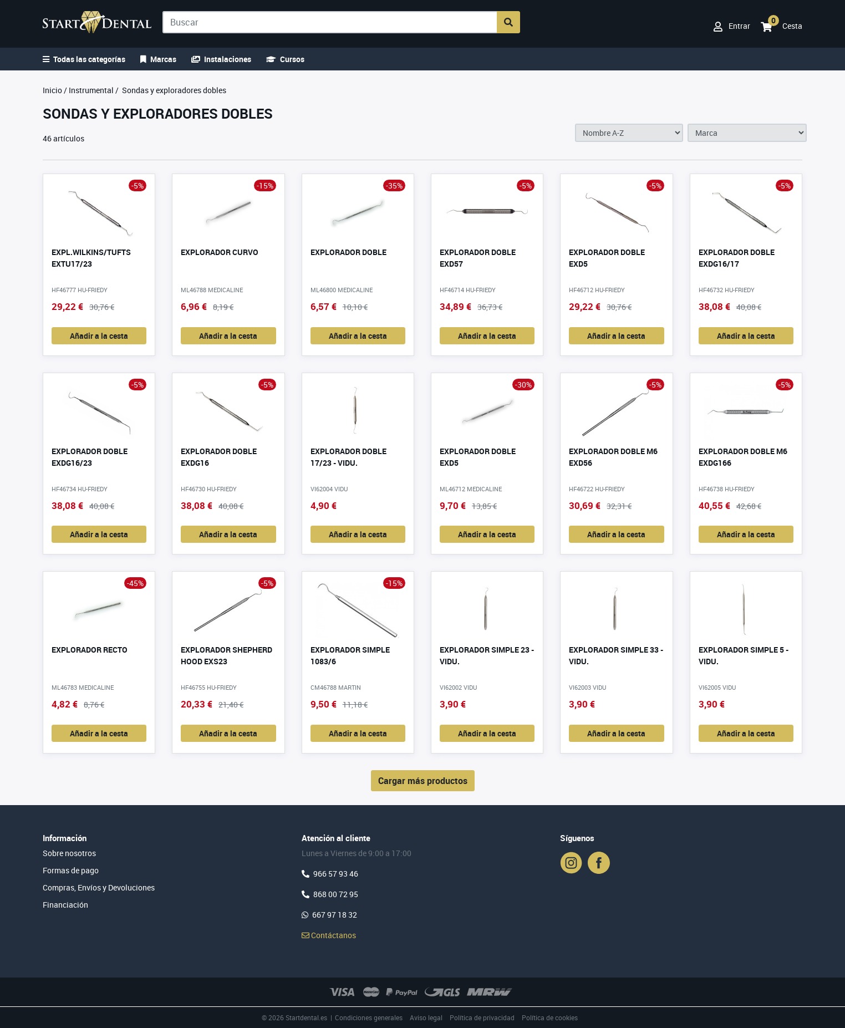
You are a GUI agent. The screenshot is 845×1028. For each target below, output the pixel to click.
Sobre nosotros (69, 853)
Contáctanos (329, 935)
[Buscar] (330, 22)
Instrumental (91, 90)
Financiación (65, 904)
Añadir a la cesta (99, 335)
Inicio (52, 90)
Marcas (158, 59)
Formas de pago (71, 870)
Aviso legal (426, 1017)
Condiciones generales (369, 1017)
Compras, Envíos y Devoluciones (99, 887)
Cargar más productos (422, 781)
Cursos (285, 59)
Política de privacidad (482, 1017)
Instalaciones (221, 59)
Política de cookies (550, 1017)
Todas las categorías (84, 59)
